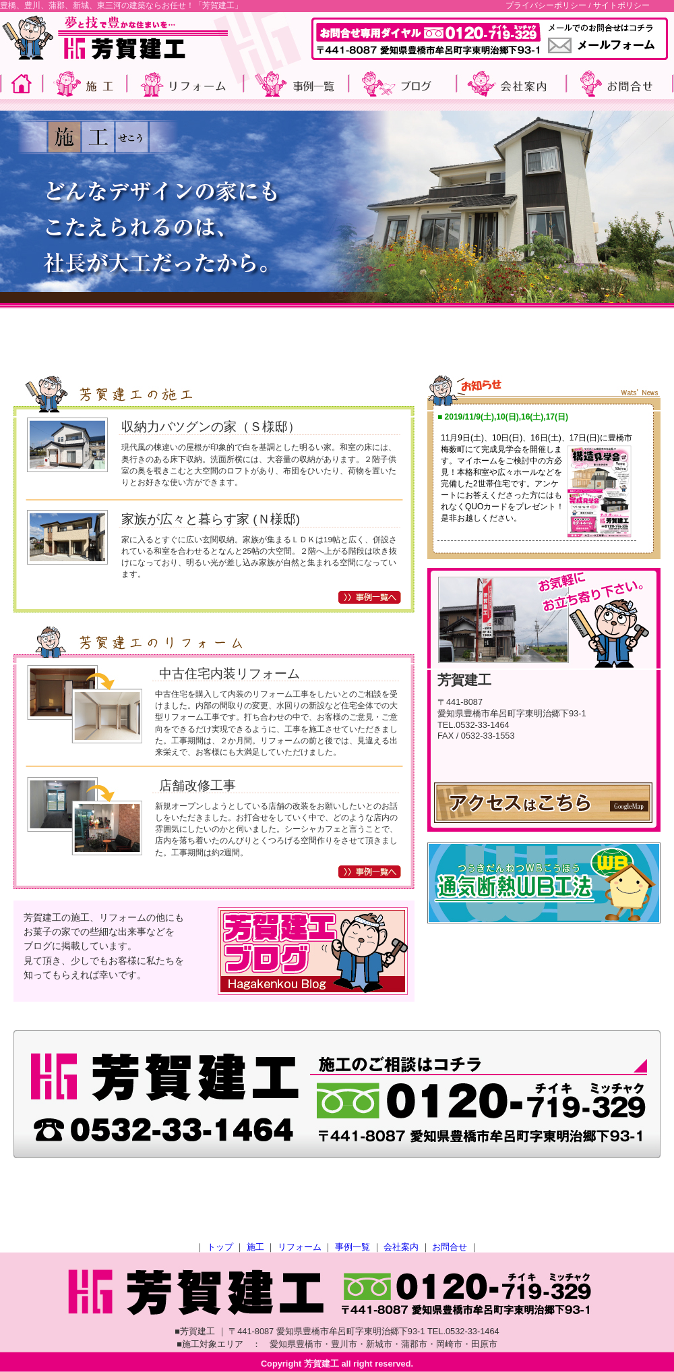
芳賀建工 (321, 1364)
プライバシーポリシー (546, 5)
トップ (220, 1247)
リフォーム (299, 1247)
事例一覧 (352, 1247)
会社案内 (401, 1247)
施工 (255, 1247)
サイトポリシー (621, 5)
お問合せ (449, 1247)
